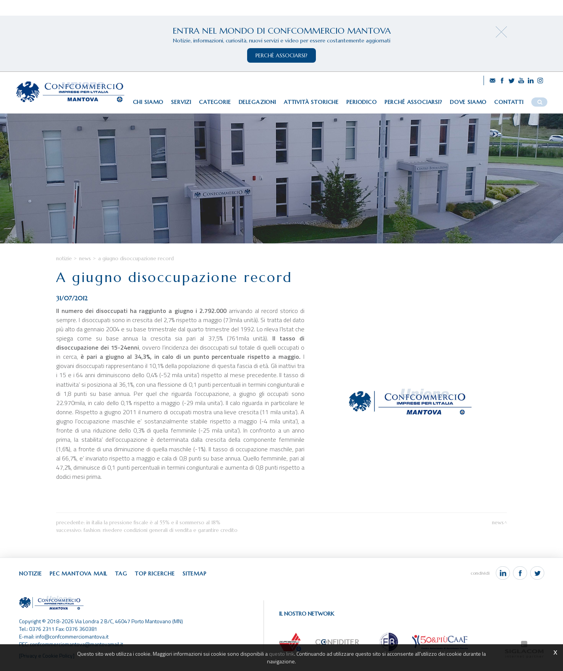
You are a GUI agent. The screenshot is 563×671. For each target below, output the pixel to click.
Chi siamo (148, 102)
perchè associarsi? (281, 55)
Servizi (181, 102)
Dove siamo (468, 102)
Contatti (509, 102)
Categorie (215, 102)
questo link (281, 654)
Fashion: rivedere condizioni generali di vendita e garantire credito (161, 530)
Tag (121, 573)
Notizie (64, 258)
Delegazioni (257, 102)
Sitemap (195, 573)
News (85, 258)
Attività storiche (311, 102)
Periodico (361, 102)
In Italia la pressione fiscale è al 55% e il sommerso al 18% (153, 522)
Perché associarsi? (413, 102)
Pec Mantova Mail (78, 573)
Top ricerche (155, 573)
